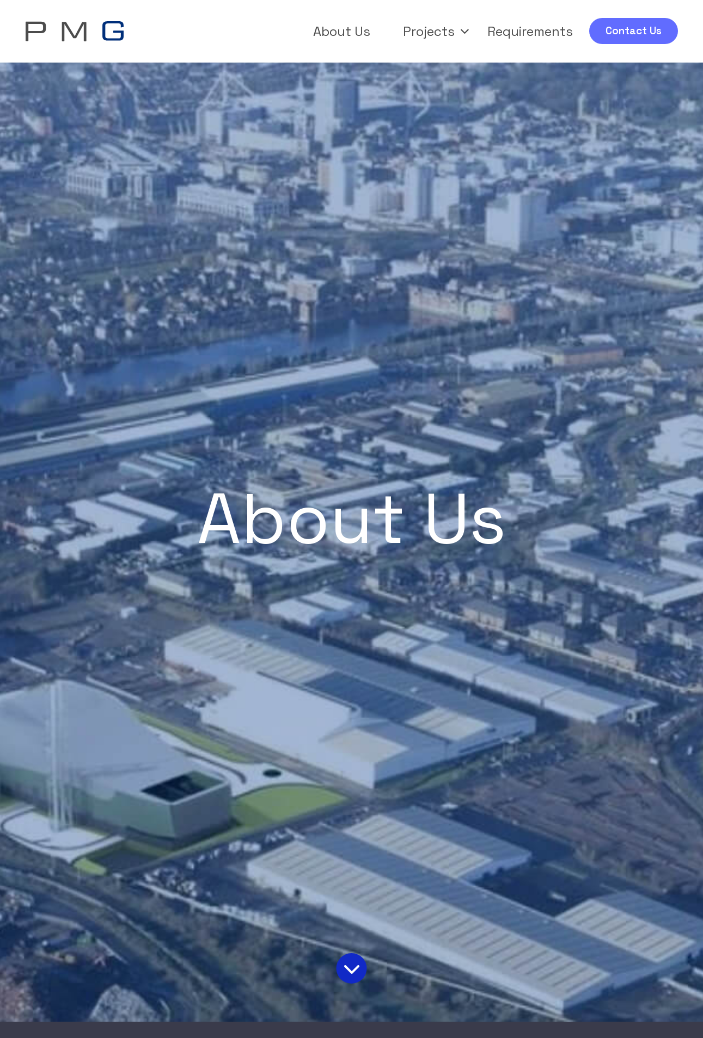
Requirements (530, 31)
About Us (341, 31)
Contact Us (634, 31)
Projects (436, 31)
